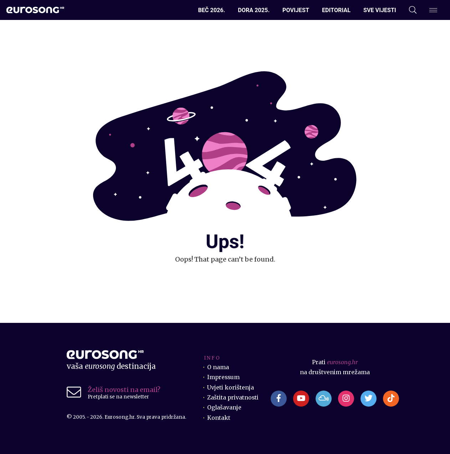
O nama (218, 367)
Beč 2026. (211, 10)
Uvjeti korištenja (230, 387)
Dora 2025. (254, 10)
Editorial (336, 10)
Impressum (223, 377)
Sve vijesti (379, 10)
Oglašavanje (224, 407)
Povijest (295, 10)
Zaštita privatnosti (233, 397)
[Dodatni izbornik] (433, 10)
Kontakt (218, 417)
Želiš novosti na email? (124, 390)
